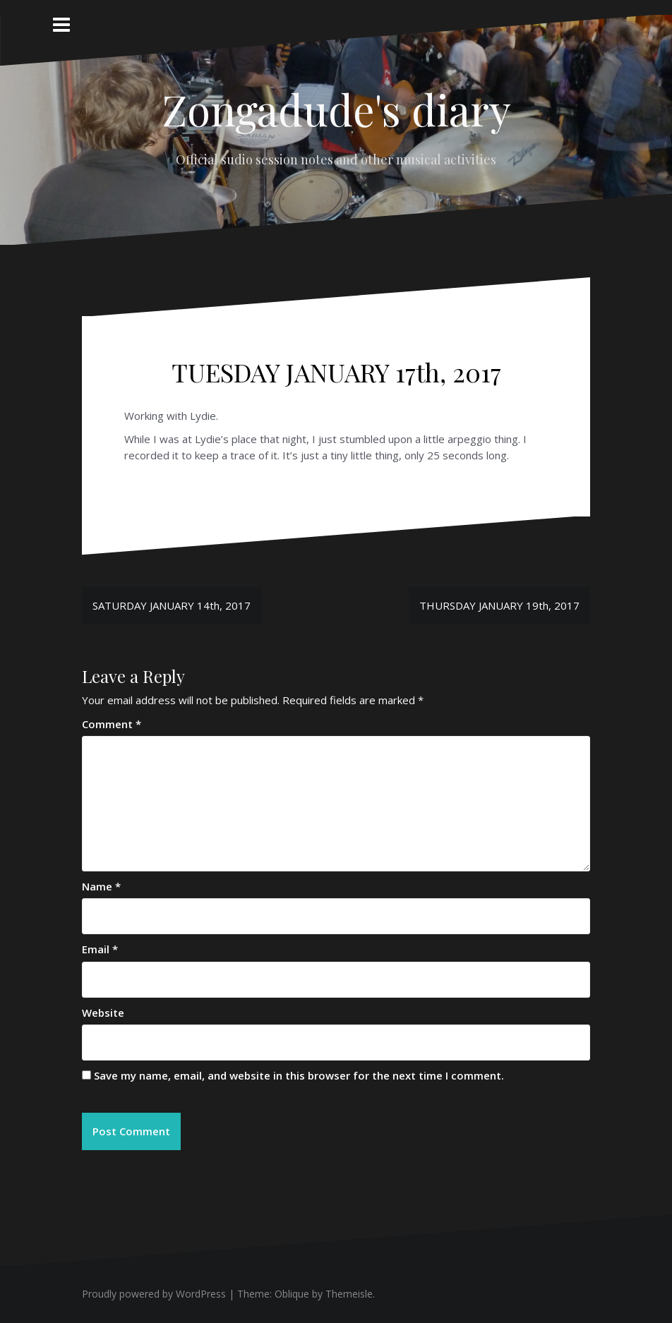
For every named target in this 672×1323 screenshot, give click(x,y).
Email (100, 949)
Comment (111, 724)
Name (101, 886)
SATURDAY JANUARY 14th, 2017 (171, 605)
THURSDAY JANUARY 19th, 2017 (499, 605)
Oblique (292, 1293)
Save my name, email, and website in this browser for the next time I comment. (299, 1075)
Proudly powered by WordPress (154, 1293)
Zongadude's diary (336, 108)
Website (103, 1012)
